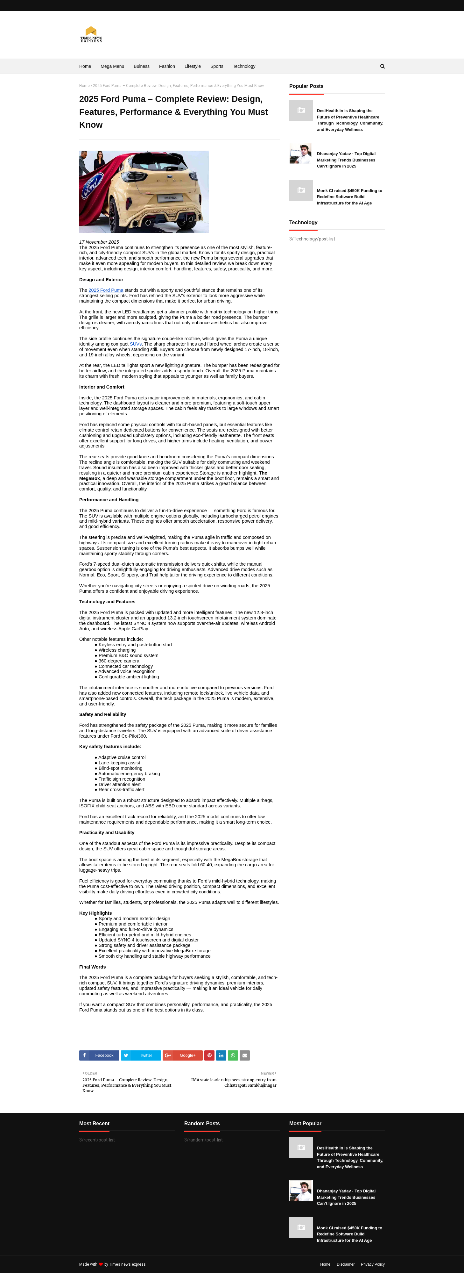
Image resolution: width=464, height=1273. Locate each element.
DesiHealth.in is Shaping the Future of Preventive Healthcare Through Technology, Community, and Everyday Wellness (350, 120)
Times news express (127, 1264)
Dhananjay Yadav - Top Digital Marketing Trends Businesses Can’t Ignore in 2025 (346, 159)
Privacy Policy (373, 1264)
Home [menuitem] (85, 66)
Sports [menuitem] (216, 66)
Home (84, 85)
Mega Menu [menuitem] (112, 66)
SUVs (136, 344)
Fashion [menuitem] (167, 66)
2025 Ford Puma (105, 290)
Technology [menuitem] (244, 66)
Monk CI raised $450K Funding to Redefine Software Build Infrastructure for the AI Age (349, 196)
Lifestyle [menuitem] (193, 66)
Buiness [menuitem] (142, 66)
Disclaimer (346, 1264)
